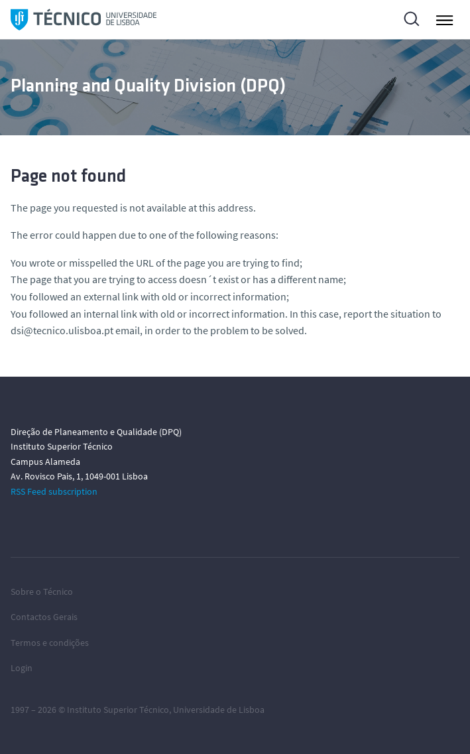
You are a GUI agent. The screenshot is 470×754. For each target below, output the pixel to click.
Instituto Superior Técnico (118, 710)
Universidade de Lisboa (218, 710)
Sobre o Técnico (42, 591)
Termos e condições (50, 643)
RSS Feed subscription (54, 491)
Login (21, 668)
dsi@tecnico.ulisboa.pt (62, 330)
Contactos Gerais (44, 617)
